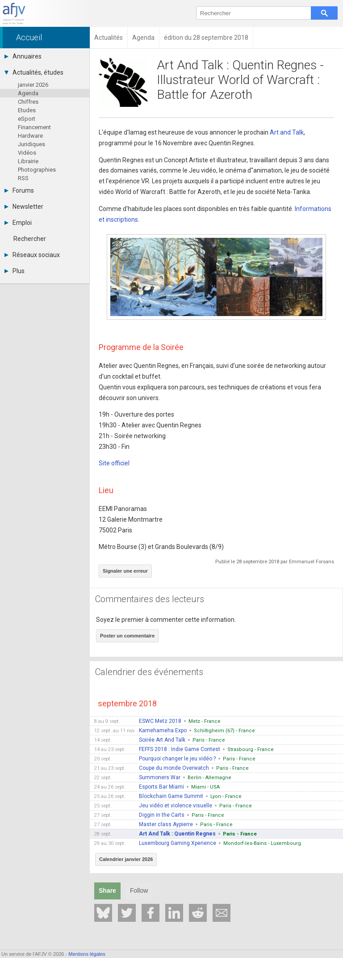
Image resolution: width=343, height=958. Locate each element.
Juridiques (31, 144)
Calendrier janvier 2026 (126, 859)
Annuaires (23, 56)
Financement (34, 127)
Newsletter (23, 206)
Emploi (18, 222)
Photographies (37, 169)
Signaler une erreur (125, 571)
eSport (26, 118)
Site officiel (114, 463)
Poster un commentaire (127, 635)
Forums (19, 190)
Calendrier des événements (149, 672)
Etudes (27, 110)
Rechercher (29, 238)
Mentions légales (86, 954)
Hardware (30, 135)
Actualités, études (33, 72)
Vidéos (27, 152)
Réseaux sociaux (32, 254)
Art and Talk (287, 132)
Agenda (28, 93)
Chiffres (28, 101)
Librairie (28, 161)
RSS (23, 178)
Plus (14, 270)
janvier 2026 (33, 84)
